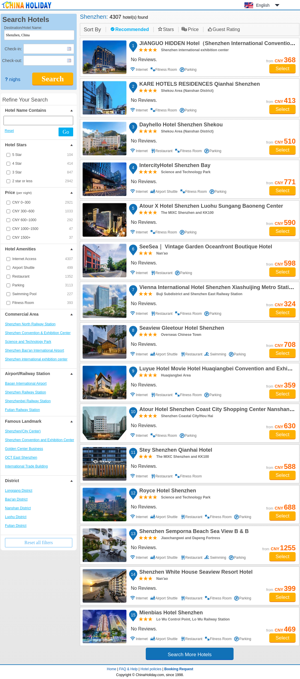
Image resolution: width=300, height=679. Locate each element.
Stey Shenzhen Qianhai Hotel (175, 451)
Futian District (15, 526)
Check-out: (12, 60)
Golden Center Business (24, 449)
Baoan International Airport (26, 383)
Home (111, 669)
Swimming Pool (42, 294)
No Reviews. (144, 59)
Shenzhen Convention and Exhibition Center (39, 440)
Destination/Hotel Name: (23, 28)
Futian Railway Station (22, 410)
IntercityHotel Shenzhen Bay (174, 166)
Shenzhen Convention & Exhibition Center (38, 333)
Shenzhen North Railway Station (30, 324)
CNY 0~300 (42, 202)
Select (282, 68)
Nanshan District (18, 508)
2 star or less (42, 181)
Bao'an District (16, 499)
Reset (9, 131)
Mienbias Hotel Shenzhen (170, 613)
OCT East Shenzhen (21, 457)
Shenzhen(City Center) (23, 431)
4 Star (42, 163)
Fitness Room (42, 302)
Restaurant (42, 276)
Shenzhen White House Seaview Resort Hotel (195, 573)
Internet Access (42, 259)
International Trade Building (26, 466)
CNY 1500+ (42, 237)
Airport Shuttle (42, 267)
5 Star (42, 154)
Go (66, 132)
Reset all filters (39, 542)
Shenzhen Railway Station (25, 392)
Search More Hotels (190, 654)
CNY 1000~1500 (42, 228)
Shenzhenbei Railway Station (28, 401)
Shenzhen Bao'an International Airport (34, 350)
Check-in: (13, 49)
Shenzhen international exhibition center (36, 359)
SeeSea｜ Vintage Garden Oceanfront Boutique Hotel (205, 247)
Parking (42, 285)
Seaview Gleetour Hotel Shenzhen (181, 329)
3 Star (42, 172)
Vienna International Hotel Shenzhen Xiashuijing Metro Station (216, 288)
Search (53, 79)
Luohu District (15, 517)
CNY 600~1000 (42, 220)
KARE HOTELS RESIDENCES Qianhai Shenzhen (199, 85)
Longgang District (18, 491)
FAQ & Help (128, 669)
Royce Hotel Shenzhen (167, 491)
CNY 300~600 (42, 211)
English (263, 5)
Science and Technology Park (28, 342)
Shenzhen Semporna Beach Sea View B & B (193, 532)
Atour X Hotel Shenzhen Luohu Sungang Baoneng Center (210, 207)
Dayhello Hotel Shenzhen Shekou (180, 125)
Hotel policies (150, 669)
